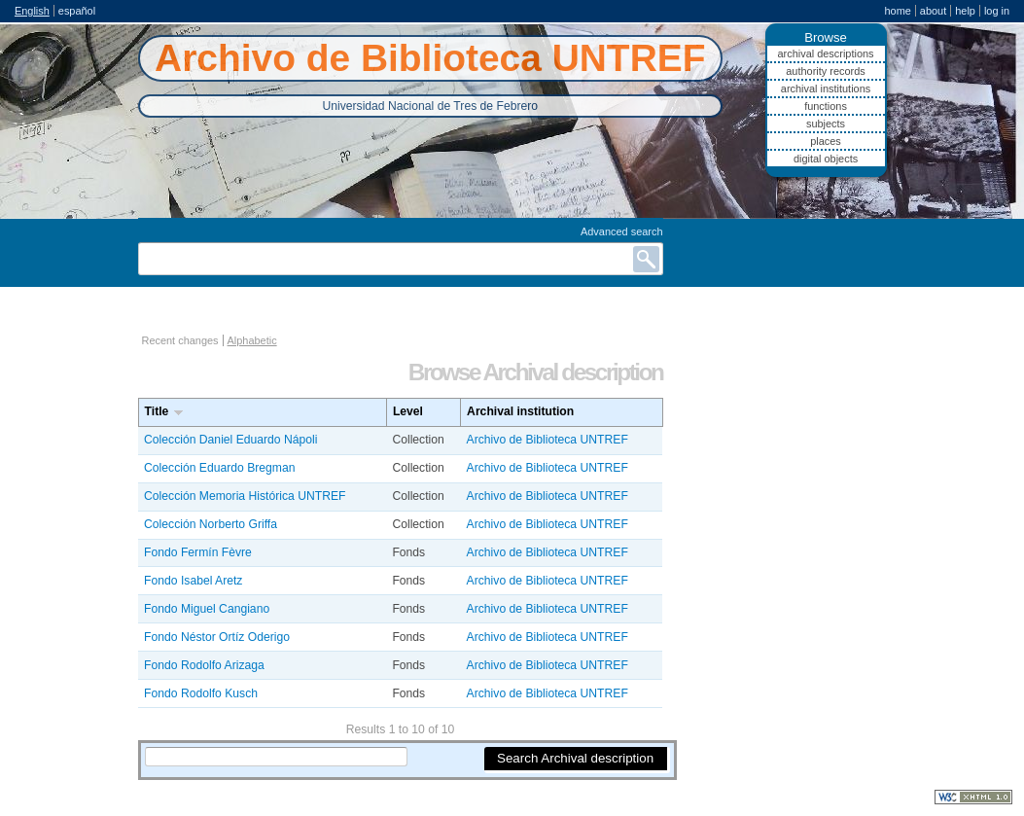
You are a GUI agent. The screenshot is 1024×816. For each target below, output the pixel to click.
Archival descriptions (825, 53)
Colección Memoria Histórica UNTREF (244, 496)
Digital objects (826, 158)
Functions (825, 106)
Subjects (825, 123)
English (32, 11)
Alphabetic (252, 340)
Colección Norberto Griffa (210, 524)
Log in (996, 11)
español (76, 11)
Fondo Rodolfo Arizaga (204, 665)
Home (897, 11)
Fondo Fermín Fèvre (198, 552)
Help (965, 11)
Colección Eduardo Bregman (219, 468)
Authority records (825, 71)
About (933, 11)
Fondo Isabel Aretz (193, 580)
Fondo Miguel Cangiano (206, 609)
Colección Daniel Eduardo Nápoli (230, 439)
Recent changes (180, 340)
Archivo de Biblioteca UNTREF (547, 439)
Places (825, 141)
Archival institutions (825, 88)
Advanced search (622, 231)
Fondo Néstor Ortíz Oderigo (217, 637)
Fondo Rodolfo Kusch (201, 693)
